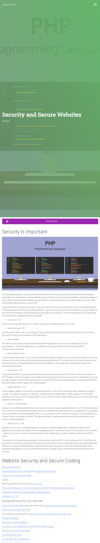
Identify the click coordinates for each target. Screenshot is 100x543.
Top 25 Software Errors (12, 535)
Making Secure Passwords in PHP (16, 510)
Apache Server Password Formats (16, 475)
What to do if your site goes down (16, 531)
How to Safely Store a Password (15, 539)
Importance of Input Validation (14, 522)
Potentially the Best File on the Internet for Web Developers (26, 492)
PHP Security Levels (45, 526)
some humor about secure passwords (60, 506)
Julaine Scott (9, 4)
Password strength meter (12, 506)
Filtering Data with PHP (11, 467)
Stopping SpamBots (10, 518)
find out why (37, 484)
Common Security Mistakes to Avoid (17, 526)
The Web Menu (31, 221)
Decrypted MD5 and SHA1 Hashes (16, 471)
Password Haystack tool (45, 471)
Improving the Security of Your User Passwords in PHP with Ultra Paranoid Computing (38, 488)
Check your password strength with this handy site (50, 514)
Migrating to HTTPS (10, 496)
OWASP (5, 480)
